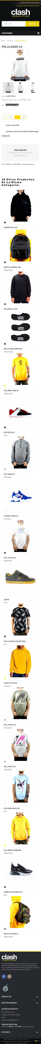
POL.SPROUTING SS (11, 391)
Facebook (3, 976)
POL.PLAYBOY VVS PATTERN (14, 641)
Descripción (20, 150)
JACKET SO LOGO (10, 683)
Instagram (9, 976)
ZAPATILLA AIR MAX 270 (13, 892)
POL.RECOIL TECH (11, 309)
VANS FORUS (11, 96)
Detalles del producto (20, 152)
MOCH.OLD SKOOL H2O (12, 267)
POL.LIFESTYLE (10, 558)
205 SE (6, 600)
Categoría (7, 33)
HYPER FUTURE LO (11, 516)
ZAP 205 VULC (9, 432)
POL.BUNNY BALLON (11, 808)
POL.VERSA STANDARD (12, 850)
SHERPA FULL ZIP (10, 227)
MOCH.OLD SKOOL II (11, 934)
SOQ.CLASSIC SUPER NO (13, 349)
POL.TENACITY (9, 474)
